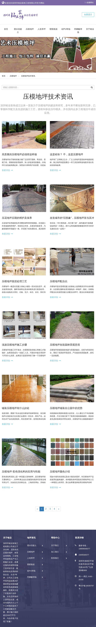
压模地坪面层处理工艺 (14, 281)
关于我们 (55, 545)
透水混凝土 (18, 30)
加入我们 (55, 552)
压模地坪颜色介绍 (60, 471)
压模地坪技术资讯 (28, 76)
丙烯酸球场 (78, 30)
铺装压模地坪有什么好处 (15, 408)
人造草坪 (42, 29)
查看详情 (6, 170)
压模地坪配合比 (58, 281)
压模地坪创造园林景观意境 (65, 344)
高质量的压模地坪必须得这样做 (19, 154)
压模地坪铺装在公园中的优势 (66, 408)
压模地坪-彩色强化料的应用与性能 (21, 471)
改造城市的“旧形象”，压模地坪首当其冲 (72, 218)
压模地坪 (30, 29)
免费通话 (88, 15)
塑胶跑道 (54, 29)
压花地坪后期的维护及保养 (17, 218)
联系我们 (55, 558)
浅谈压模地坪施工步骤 (14, 344)
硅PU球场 (66, 29)
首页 (6, 29)
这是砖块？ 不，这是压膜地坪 (66, 154)
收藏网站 (89, 3)
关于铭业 (90, 29)
